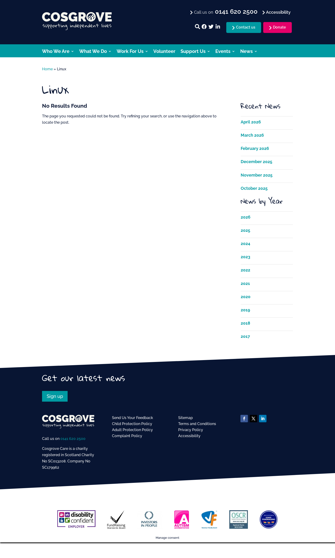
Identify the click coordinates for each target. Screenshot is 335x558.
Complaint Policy (127, 436)
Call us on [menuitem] (225, 12)
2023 (245, 256)
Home (47, 69)
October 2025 (254, 188)
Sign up (55, 396)
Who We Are (55, 52)
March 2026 (252, 135)
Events (222, 52)
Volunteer (164, 52)
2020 (245, 296)
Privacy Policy (190, 430)
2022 (245, 270)
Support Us (193, 52)
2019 (245, 309)
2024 (245, 243)
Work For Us (130, 52)
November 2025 (257, 175)
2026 (245, 217)
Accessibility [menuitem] (278, 12)
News (246, 52)
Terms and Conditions (197, 424)
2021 (245, 283)
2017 (245, 336)
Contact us (245, 27)
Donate (279, 27)
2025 (245, 230)
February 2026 (255, 148)
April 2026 (251, 121)
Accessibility (189, 436)
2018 (245, 323)
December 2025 (256, 161)
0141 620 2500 (72, 438)
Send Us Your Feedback (132, 418)
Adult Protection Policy (132, 430)
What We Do (93, 52)
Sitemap (185, 418)
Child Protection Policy (132, 424)
